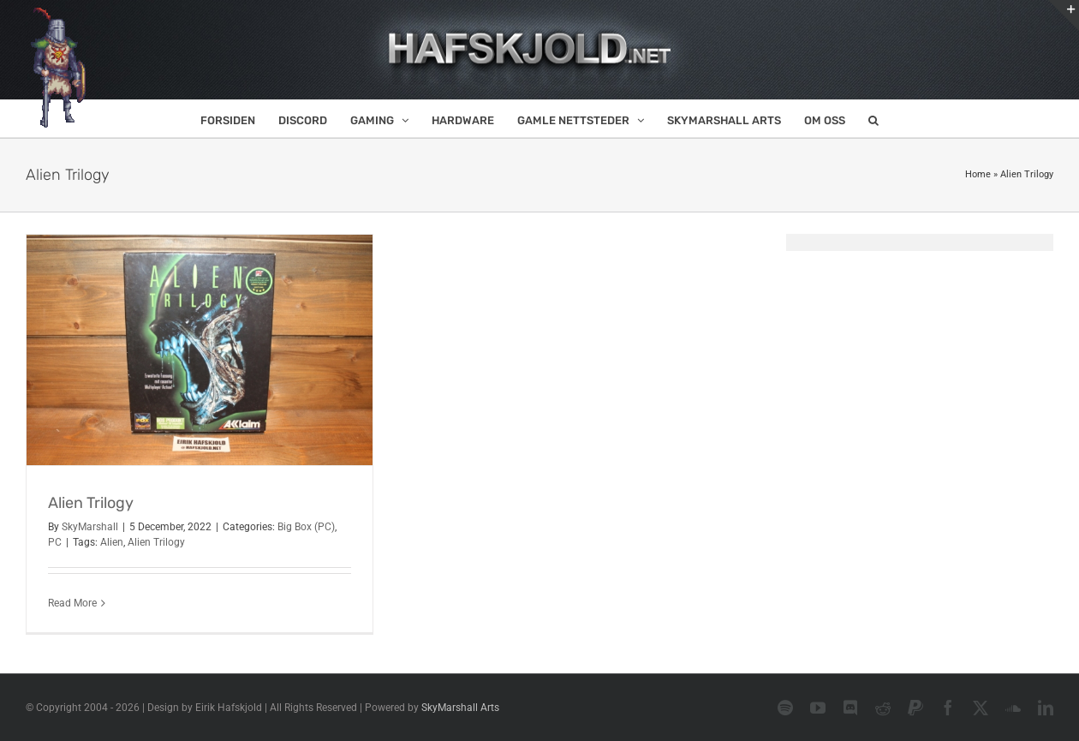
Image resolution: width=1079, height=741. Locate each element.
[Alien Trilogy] (200, 350)
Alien (111, 542)
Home (978, 174)
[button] (873, 118)
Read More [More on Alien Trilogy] (72, 603)
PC (55, 542)
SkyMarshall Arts (460, 708)
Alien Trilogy (91, 502)
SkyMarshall (90, 527)
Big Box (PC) (306, 527)
